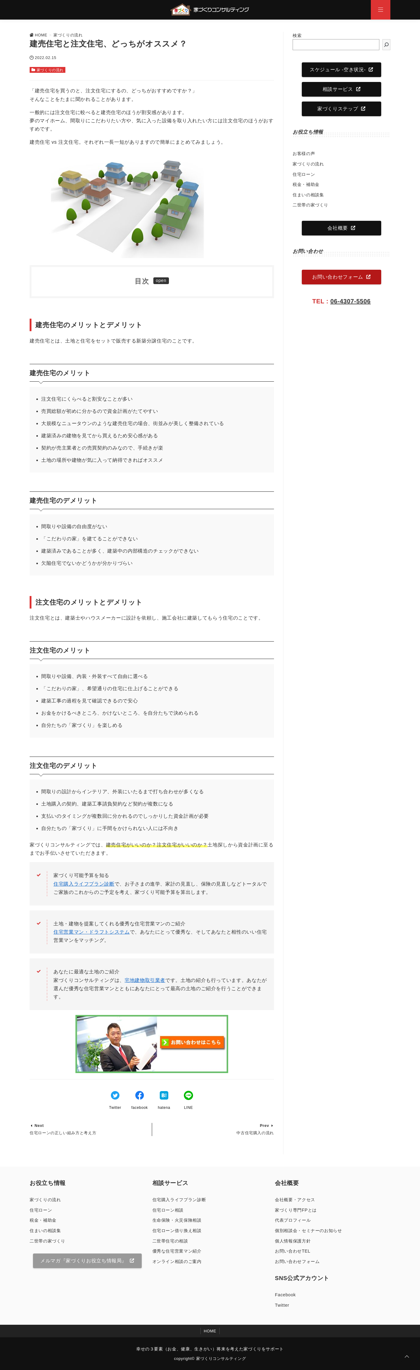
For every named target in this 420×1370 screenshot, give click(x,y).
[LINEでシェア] (188, 1096)
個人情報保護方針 (293, 1241)
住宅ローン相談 (168, 1210)
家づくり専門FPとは (296, 1210)
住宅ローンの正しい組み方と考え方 (63, 1133)
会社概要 (337, 228)
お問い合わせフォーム (337, 277)
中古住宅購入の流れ (255, 1133)
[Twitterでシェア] (115, 1096)
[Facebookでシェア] (139, 1096)
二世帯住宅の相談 (170, 1241)
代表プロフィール (293, 1220)
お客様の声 (304, 153)
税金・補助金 (306, 184)
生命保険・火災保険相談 (177, 1220)
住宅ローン (304, 174)
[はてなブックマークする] (164, 1096)
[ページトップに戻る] (407, 1357)
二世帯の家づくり (310, 204)
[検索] (386, 44)
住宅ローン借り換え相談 (177, 1230)
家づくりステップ (337, 108)
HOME (210, 1331)
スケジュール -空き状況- (338, 69)
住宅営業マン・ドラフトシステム (91, 932)
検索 (297, 35)
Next (39, 1125)
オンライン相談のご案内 (177, 1261)
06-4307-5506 (350, 301)
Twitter (282, 1305)
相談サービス (338, 89)
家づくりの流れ (50, 70)
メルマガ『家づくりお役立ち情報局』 (83, 1260)
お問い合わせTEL (292, 1251)
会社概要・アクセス (295, 1199)
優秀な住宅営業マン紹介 (177, 1251)
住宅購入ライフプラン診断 (84, 884)
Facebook (285, 1294)
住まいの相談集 (308, 194)
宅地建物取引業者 (145, 980)
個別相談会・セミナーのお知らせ (308, 1230)
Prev (264, 1125)
